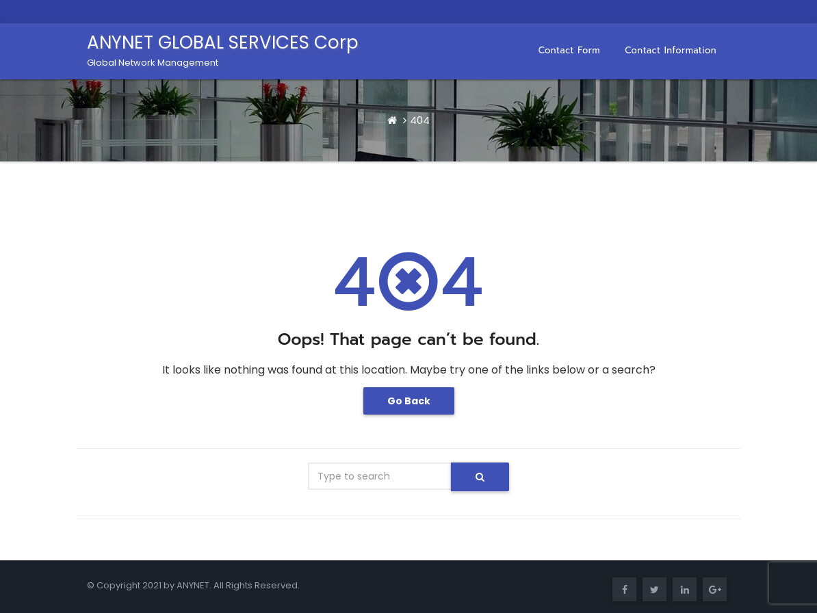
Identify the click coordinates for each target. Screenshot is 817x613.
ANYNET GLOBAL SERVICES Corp (223, 49)
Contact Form (570, 50)
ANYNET (193, 585)
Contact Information (670, 50)
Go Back (408, 401)
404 (420, 120)
